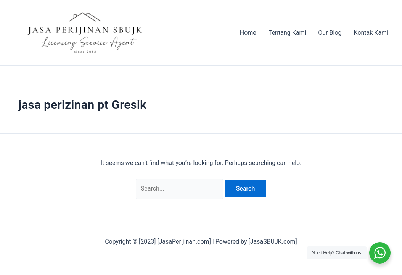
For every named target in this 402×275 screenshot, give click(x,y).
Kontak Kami (371, 32)
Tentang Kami (287, 32)
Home (248, 32)
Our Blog (329, 32)
